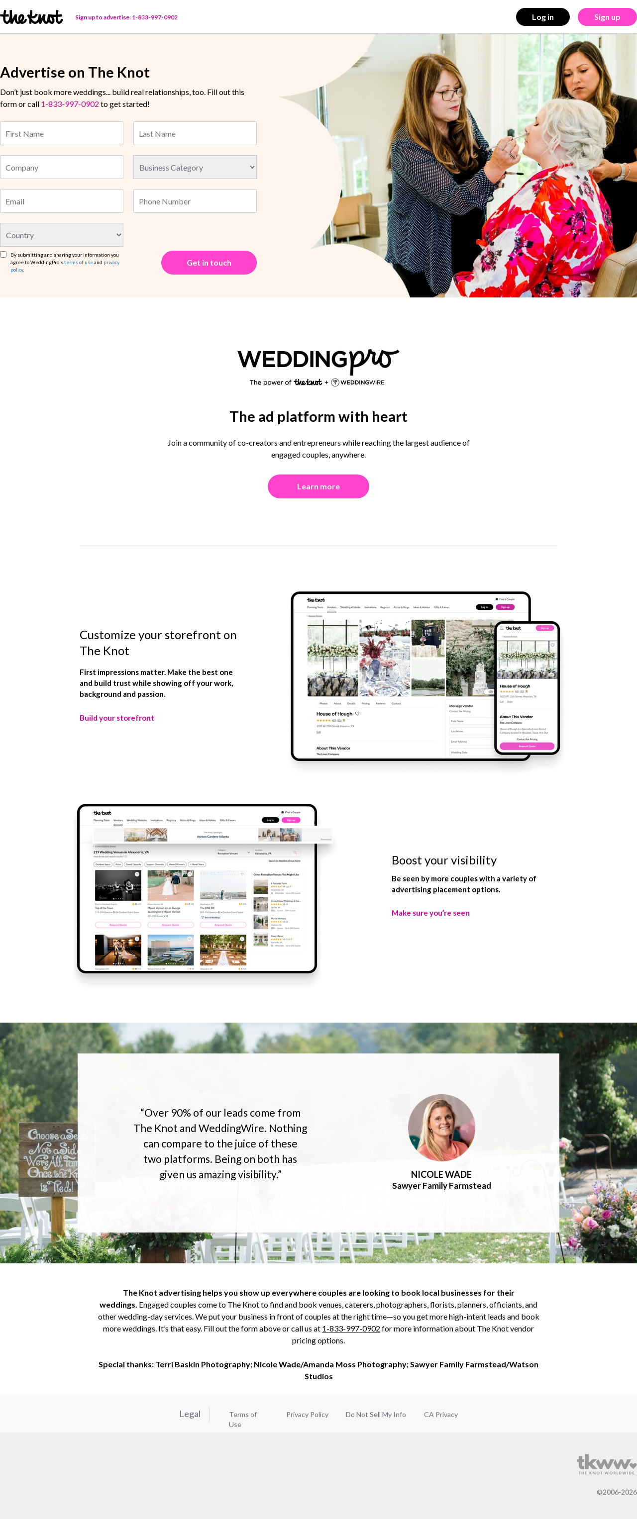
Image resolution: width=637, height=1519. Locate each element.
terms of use (78, 262)
